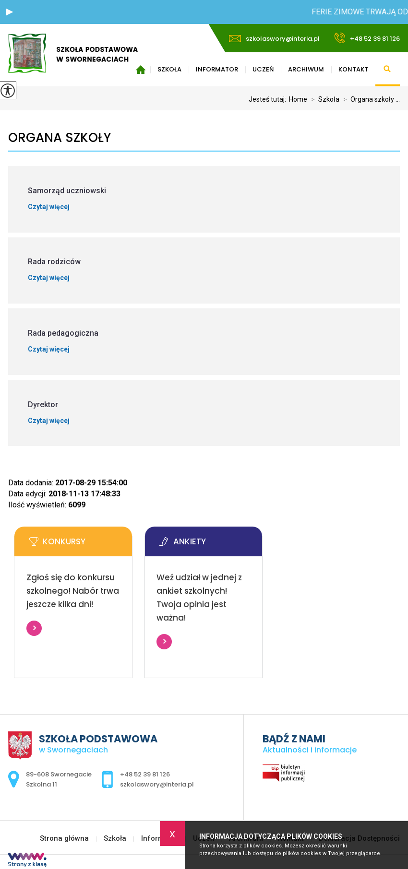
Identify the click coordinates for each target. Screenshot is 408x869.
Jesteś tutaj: (269, 99)
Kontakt (353, 69)
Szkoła (169, 69)
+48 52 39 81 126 (367, 38)
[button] (9, 12)
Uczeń (263, 69)
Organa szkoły (59, 137)
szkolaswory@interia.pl (274, 38)
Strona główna (64, 838)
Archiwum (306, 69)
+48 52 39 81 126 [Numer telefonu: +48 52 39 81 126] (145, 774)
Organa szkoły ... (369, 99)
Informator (217, 69)
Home (298, 99)
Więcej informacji (34, 628)
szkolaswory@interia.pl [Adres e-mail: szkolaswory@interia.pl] (157, 784)
